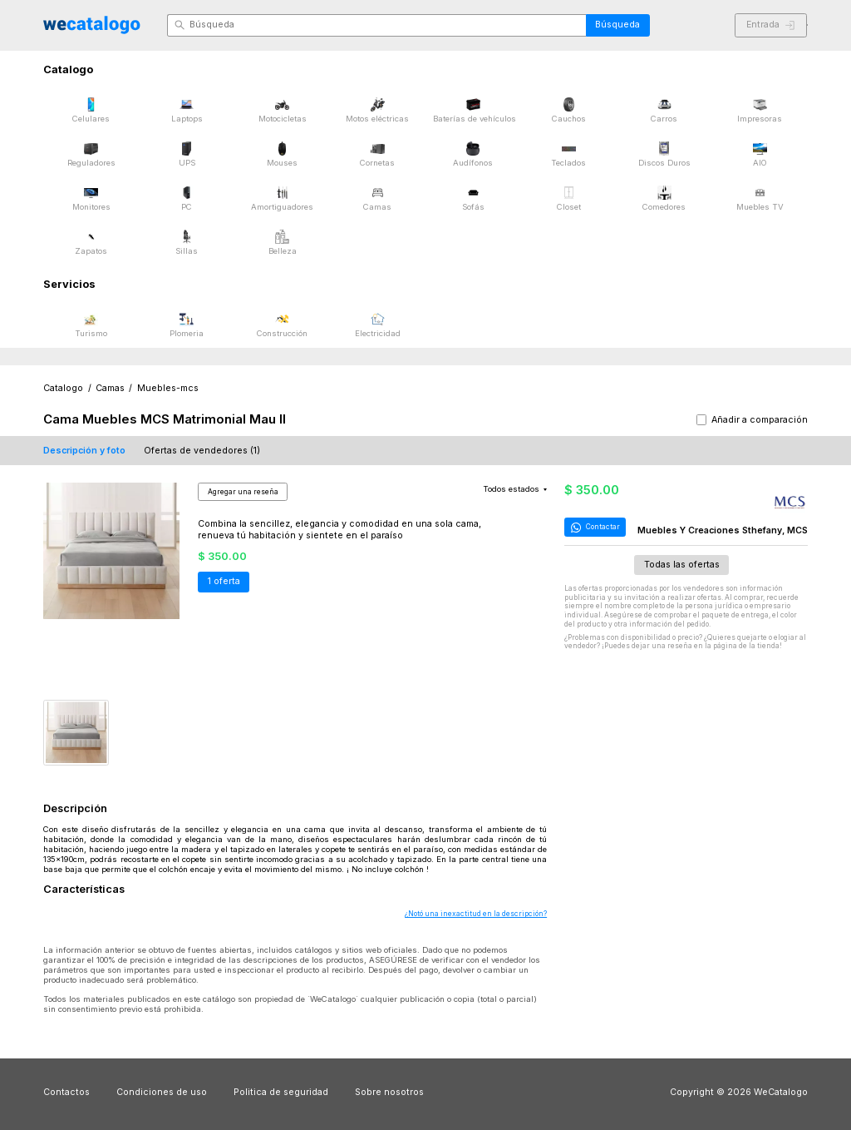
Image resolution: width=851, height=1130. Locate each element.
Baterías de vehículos (474, 110)
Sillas (186, 242)
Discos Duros (664, 154)
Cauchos (569, 110)
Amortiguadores (282, 198)
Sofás (473, 198)
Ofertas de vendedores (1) (202, 450)
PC (187, 198)
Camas (377, 198)
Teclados (568, 154)
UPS (187, 154)
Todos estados (515, 488)
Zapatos (91, 242)
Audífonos (473, 154)
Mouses (282, 154)
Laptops (187, 110)
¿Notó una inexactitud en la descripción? (476, 913)
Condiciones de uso (161, 1092)
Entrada (770, 24)
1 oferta (224, 581)
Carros (664, 110)
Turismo (91, 325)
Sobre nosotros (389, 1092)
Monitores (91, 198)
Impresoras (759, 110)
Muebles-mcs (168, 388)
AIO (760, 154)
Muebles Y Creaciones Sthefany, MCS (722, 530)
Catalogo (63, 388)
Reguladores (91, 154)
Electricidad (378, 325)
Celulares (91, 110)
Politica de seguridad (281, 1092)
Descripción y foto (84, 450)
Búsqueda (617, 24)
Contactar (594, 527)
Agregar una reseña (243, 492)
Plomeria (187, 325)
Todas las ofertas (682, 564)
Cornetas (377, 154)
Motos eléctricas (377, 110)
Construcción (282, 325)
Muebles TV (760, 198)
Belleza (282, 242)
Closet (569, 198)
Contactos (66, 1092)
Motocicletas (282, 110)
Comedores (664, 198)
